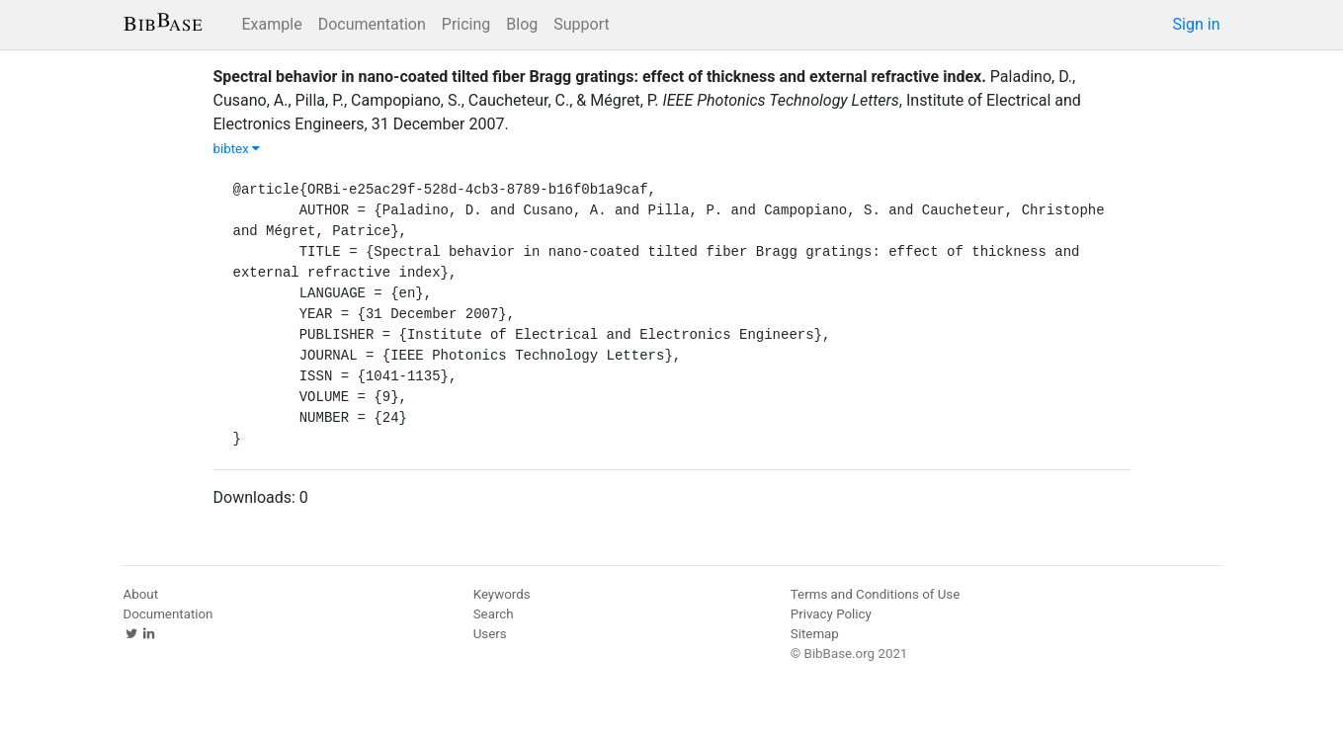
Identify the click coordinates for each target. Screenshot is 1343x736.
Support (581, 24)
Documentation (372, 24)
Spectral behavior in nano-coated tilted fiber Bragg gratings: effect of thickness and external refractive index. (599, 76)
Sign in (1196, 24)
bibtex (237, 148)
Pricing (466, 24)
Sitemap (815, 633)
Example (272, 24)
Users (490, 633)
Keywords (502, 594)
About (141, 594)
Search (493, 614)
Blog (522, 24)
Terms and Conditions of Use (875, 594)
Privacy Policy (831, 614)
